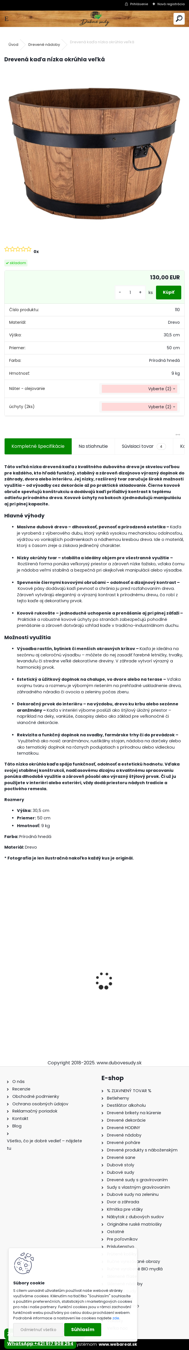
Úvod (13, 44)
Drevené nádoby (44, 44)
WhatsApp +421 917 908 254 (40, 1343)
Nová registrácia (171, 4)
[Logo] (94, 18)
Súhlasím (82, 1329)
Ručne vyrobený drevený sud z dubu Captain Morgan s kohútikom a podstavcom (48, 994)
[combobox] (139, 389)
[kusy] (130, 293)
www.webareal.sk (118, 1344)
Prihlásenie (139, 4)
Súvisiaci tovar (144, 446)
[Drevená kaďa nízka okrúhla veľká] (95, 154)
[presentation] (7, 970)
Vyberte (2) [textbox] (160, 389)
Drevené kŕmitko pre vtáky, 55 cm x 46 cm (140, 994)
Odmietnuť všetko (38, 1330)
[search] (179, 18)
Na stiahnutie (93, 446)
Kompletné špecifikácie (38, 446)
